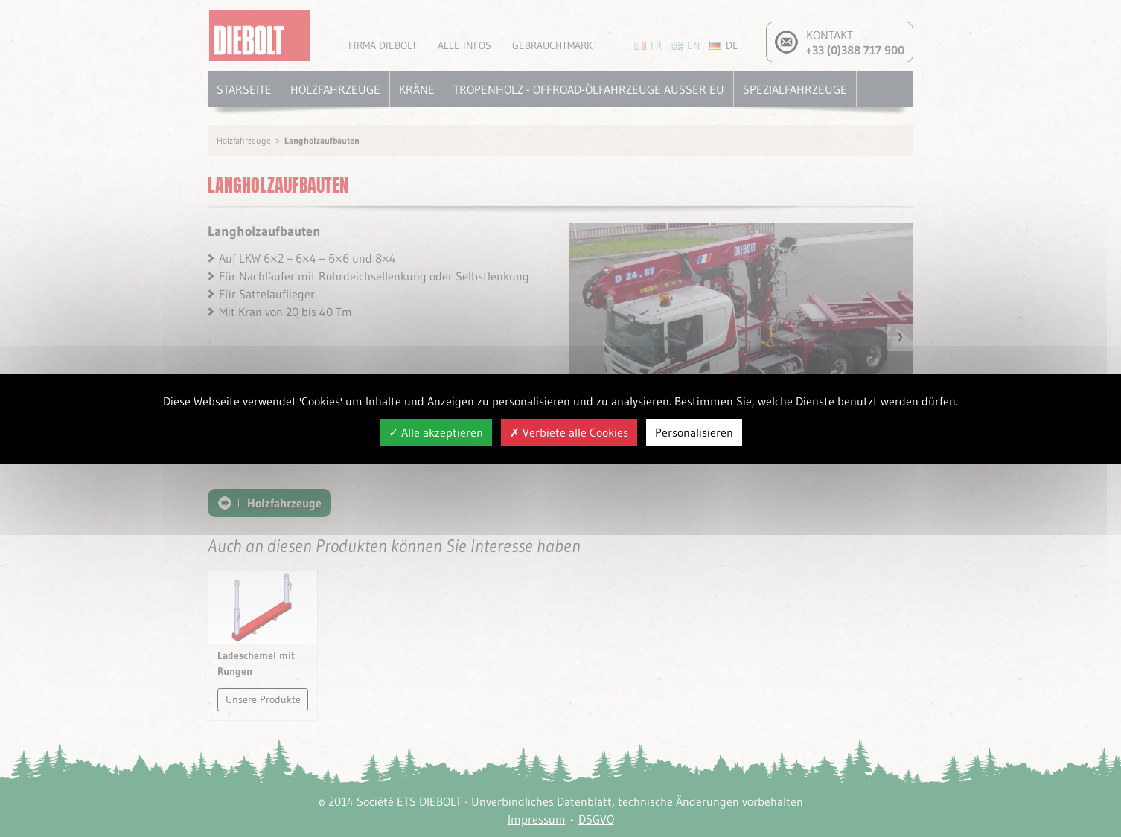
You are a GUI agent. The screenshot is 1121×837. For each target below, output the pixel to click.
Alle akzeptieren (436, 432)
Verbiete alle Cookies (569, 432)
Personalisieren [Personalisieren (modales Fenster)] (694, 432)
